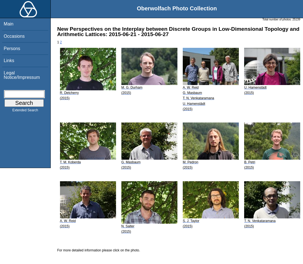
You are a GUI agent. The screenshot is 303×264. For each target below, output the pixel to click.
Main (8, 24)
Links (9, 60)
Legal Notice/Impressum (22, 75)
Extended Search (25, 111)
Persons (12, 48)
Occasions (14, 36)
